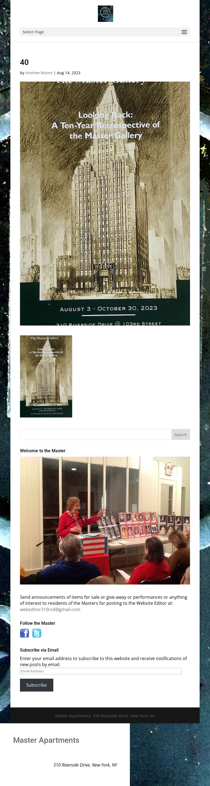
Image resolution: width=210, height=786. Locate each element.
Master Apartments (46, 740)
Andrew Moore (38, 72)
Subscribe (36, 685)
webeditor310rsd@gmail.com (50, 609)
